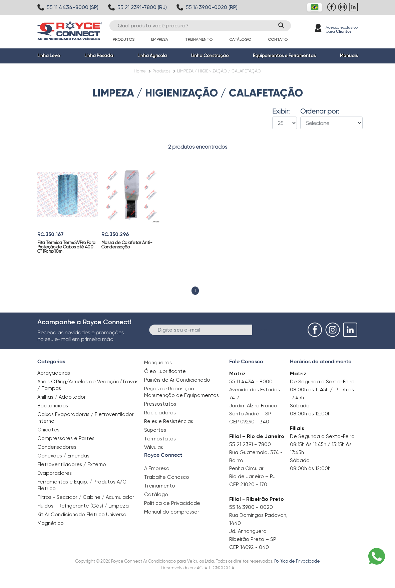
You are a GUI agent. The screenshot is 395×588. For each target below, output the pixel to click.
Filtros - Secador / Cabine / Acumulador (85, 497)
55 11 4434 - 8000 (251, 381)
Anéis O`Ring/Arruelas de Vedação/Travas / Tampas (87, 385)
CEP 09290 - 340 (249, 422)
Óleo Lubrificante (165, 371)
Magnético (50, 521)
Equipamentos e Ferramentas (284, 55)
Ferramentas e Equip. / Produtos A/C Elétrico (81, 485)
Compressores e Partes (65, 438)
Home (140, 70)
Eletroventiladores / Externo (71, 464)
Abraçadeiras (53, 373)
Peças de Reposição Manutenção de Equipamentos (181, 392)
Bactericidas (52, 406)
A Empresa (156, 468)
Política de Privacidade (172, 503)
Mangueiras (158, 363)
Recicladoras (160, 413)
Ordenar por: (319, 111)
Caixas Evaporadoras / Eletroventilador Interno (85, 417)
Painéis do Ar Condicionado (177, 380)
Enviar (263, 329)
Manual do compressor (171, 512)
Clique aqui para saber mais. (289, 578)
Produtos (123, 39)
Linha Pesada (98, 55)
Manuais (349, 55)
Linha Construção (210, 55)
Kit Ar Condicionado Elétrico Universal (82, 515)
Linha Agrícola (152, 55)
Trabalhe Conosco (166, 477)
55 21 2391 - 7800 (250, 444)
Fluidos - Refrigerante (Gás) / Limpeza (83, 506)
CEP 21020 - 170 (248, 484)
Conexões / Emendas (63, 456)
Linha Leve (48, 55)
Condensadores (56, 447)
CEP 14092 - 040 (249, 547)
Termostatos (160, 439)
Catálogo (240, 39)
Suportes (155, 430)
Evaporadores (54, 473)
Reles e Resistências (168, 421)
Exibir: (281, 111)
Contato (278, 39)
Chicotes (48, 430)
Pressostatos (160, 404)
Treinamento (199, 39)
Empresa (159, 39)
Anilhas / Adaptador (61, 397)
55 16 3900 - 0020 (251, 507)
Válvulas (153, 447)
